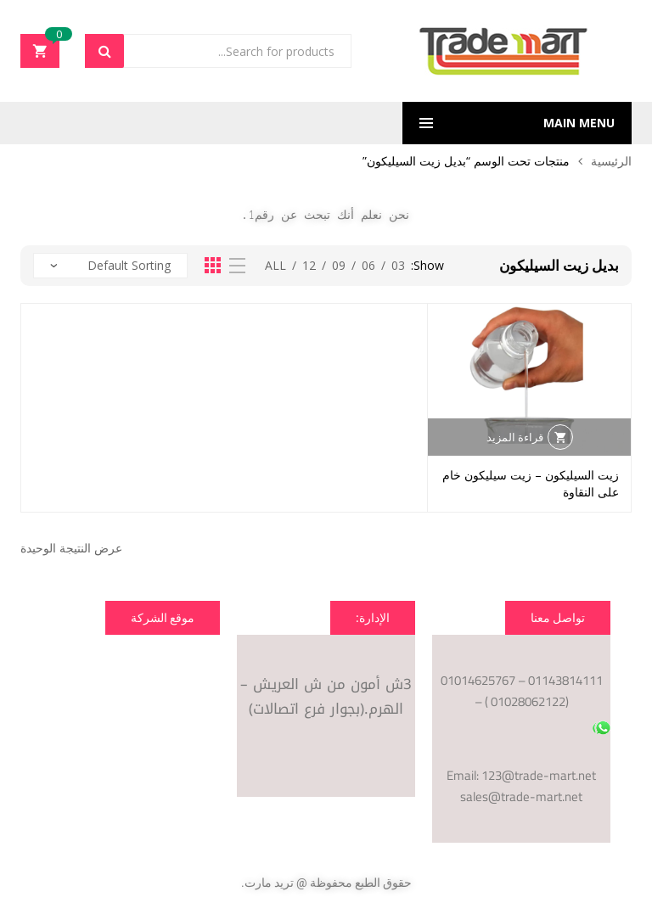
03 (398, 265)
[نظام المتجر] (110, 265)
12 (309, 265)
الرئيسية (611, 161)
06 (368, 265)
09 (339, 265)
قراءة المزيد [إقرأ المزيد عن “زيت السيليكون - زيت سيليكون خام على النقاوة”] (514, 437)
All (275, 265)
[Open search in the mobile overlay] (218, 51)
